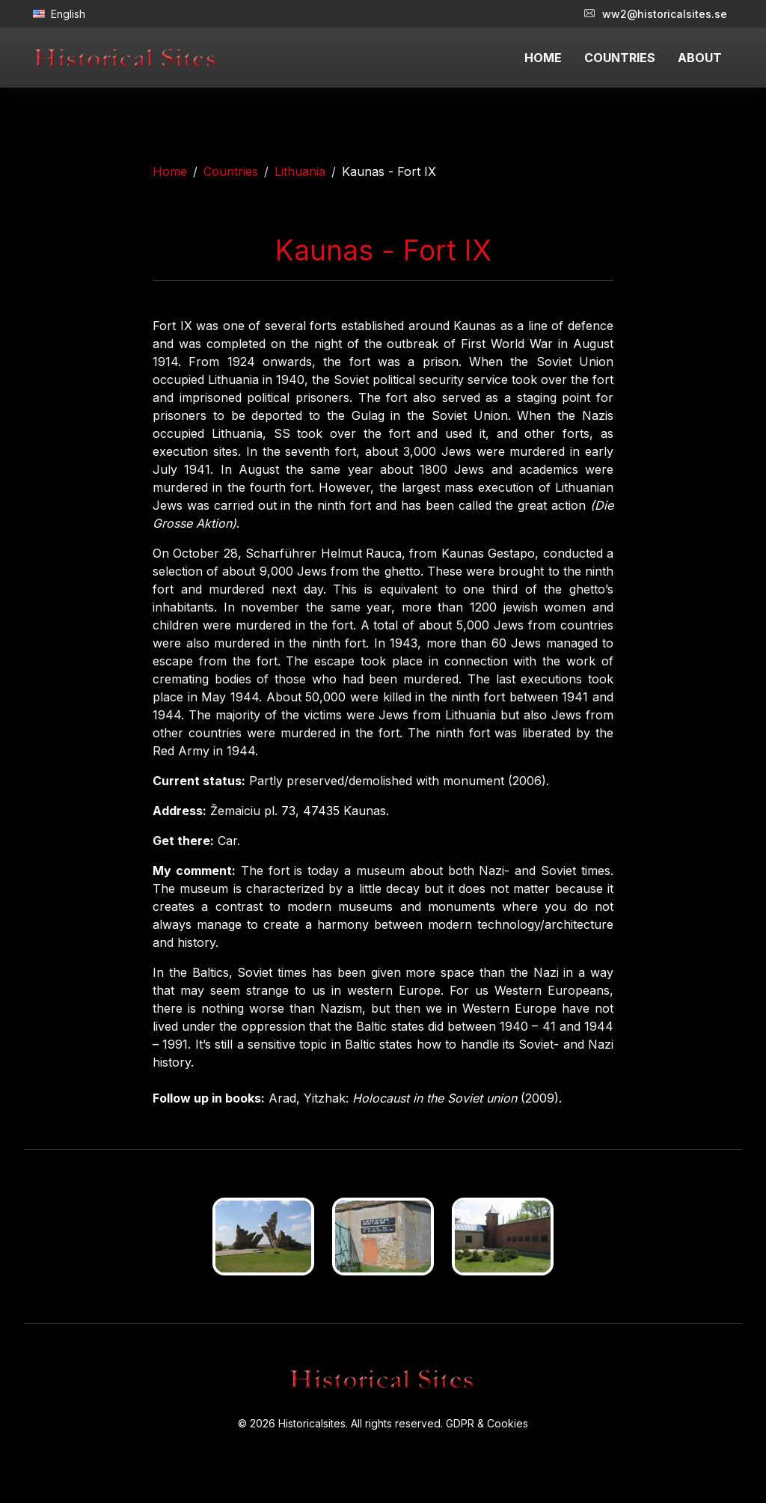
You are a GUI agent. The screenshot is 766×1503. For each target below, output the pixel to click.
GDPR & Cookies (487, 1423)
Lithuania (300, 171)
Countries (230, 171)
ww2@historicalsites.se (655, 14)
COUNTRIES (619, 57)
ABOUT (700, 57)
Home (170, 171)
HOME (543, 57)
